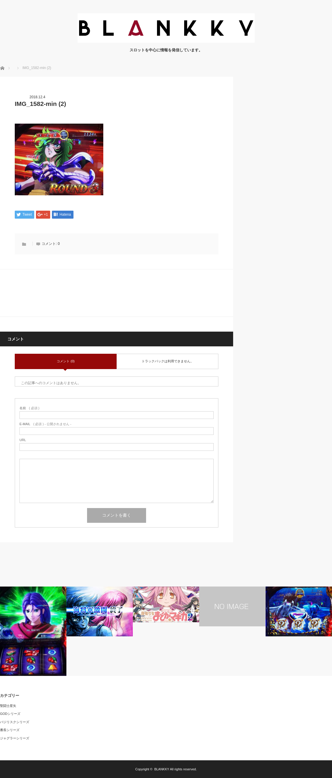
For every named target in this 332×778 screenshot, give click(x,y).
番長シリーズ (9, 730)
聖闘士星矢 (8, 705)
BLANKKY (161, 769)
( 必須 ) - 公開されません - (45, 424)
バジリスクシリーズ (14, 722)
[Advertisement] (287, 113)
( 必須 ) (29, 408)
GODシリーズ (10, 713)
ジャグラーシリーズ (14, 738)
